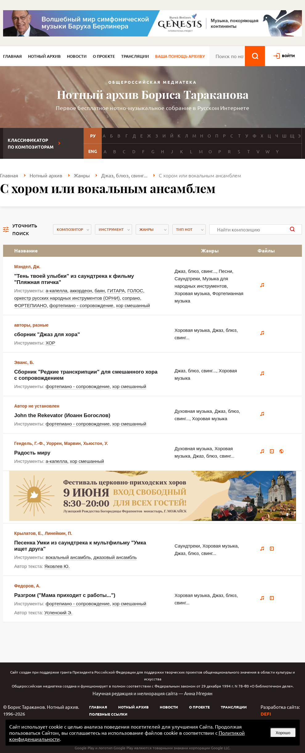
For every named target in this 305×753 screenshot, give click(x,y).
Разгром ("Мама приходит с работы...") (64, 595)
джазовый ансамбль (115, 557)
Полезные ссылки (108, 714)
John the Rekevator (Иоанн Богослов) (62, 415)
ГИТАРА (116, 290)
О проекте (104, 56)
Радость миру (32, 453)
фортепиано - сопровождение (81, 305)
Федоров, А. (27, 585)
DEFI (266, 714)
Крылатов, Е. (28, 533)
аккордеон (81, 290)
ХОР (50, 342)
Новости (77, 56)
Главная (12, 56)
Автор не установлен (37, 406)
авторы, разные (31, 325)
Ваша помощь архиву (180, 56)
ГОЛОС (135, 290)
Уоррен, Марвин (63, 443)
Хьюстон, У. (95, 443)
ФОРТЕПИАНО (30, 305)
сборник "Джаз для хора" (47, 334)
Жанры (82, 175)
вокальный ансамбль (68, 557)
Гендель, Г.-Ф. (29, 443)
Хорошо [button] (283, 732)
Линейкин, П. (58, 533)
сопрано (131, 298)
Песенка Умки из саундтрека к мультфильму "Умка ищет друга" (80, 546)
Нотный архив (44, 56)
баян (100, 290)
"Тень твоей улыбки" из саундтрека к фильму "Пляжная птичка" (74, 279)
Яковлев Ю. (57, 566)
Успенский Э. (58, 612)
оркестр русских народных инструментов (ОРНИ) (67, 298)
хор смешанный (133, 305)
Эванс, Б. (24, 362)
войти (288, 55)
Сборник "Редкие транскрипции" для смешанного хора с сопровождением (86, 375)
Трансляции (135, 56)
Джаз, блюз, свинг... (124, 175)
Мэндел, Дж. (27, 266)
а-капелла (56, 290)
